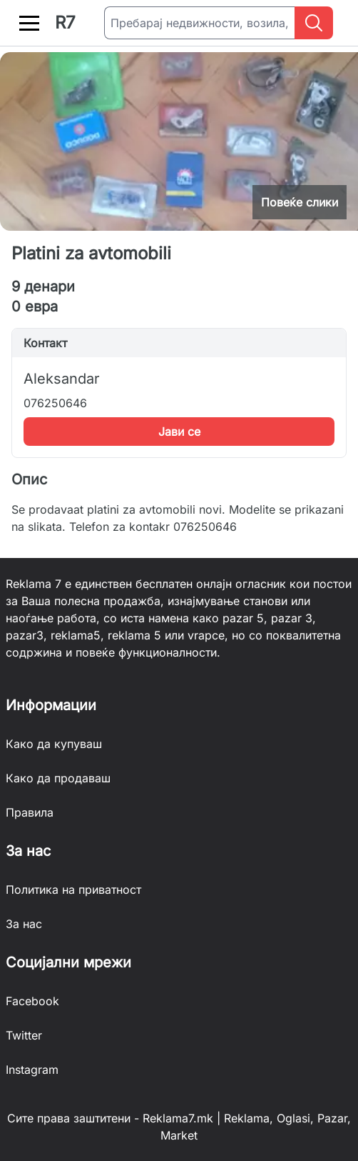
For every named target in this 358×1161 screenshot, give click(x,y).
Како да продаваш (58, 778)
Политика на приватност (73, 889)
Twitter (24, 1035)
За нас (24, 924)
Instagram (32, 1069)
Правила (29, 812)
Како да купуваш (54, 744)
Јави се (179, 431)
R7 (65, 22)
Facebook (32, 1001)
